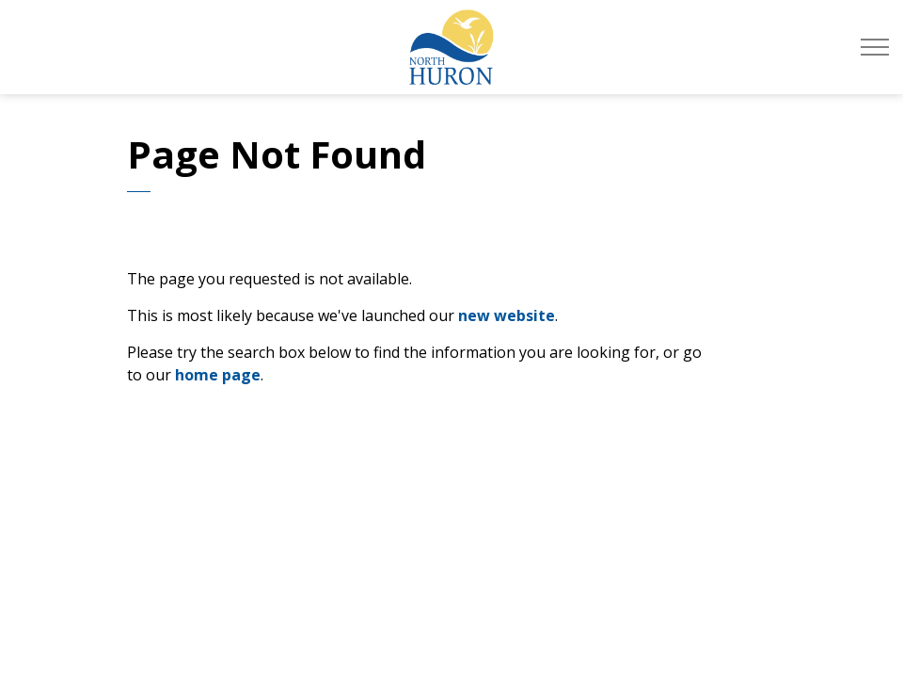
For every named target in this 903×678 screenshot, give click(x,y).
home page (218, 374)
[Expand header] (875, 47)
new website (506, 315)
